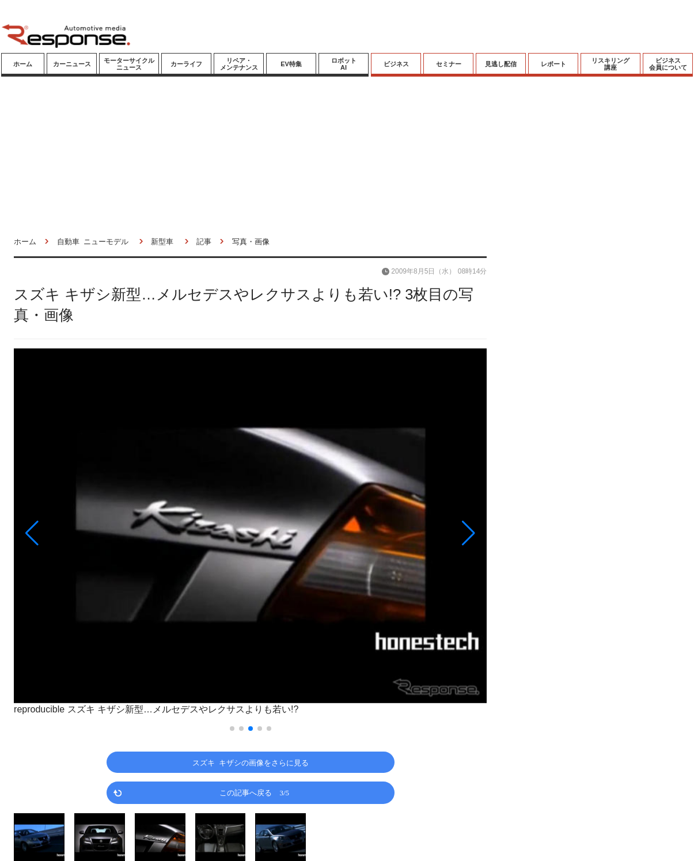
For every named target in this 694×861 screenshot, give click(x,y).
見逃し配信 (501, 63)
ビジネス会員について (668, 64)
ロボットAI (344, 64)
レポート (553, 63)
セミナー (448, 63)
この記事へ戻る (254, 792)
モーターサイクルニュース (129, 64)
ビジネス (396, 63)
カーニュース (72, 63)
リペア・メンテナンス (239, 64)
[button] (85, 533)
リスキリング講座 (610, 64)
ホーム (22, 63)
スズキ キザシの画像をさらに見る (250, 762)
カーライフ (186, 63)
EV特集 (291, 63)
